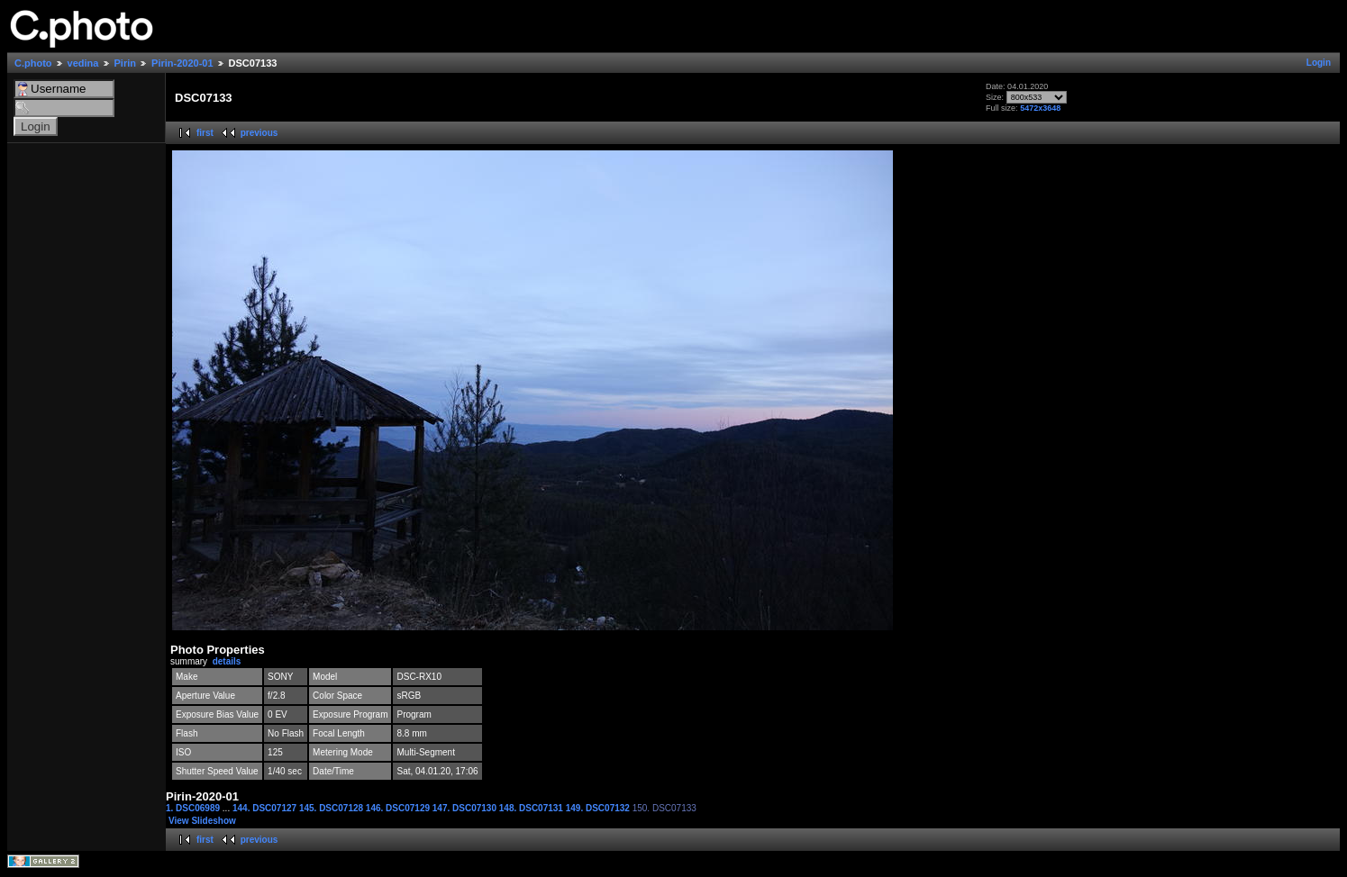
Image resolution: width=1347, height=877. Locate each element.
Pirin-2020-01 (182, 63)
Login (1318, 63)
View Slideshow (202, 821)
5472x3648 (1040, 108)
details (227, 661)
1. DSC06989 (194, 808)
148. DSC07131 (532, 808)
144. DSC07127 (265, 808)
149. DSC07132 (599, 808)
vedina (83, 63)
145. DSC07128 (332, 808)
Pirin (125, 63)
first (205, 133)
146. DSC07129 (399, 808)
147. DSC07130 (465, 808)
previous (259, 133)
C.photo (33, 63)
